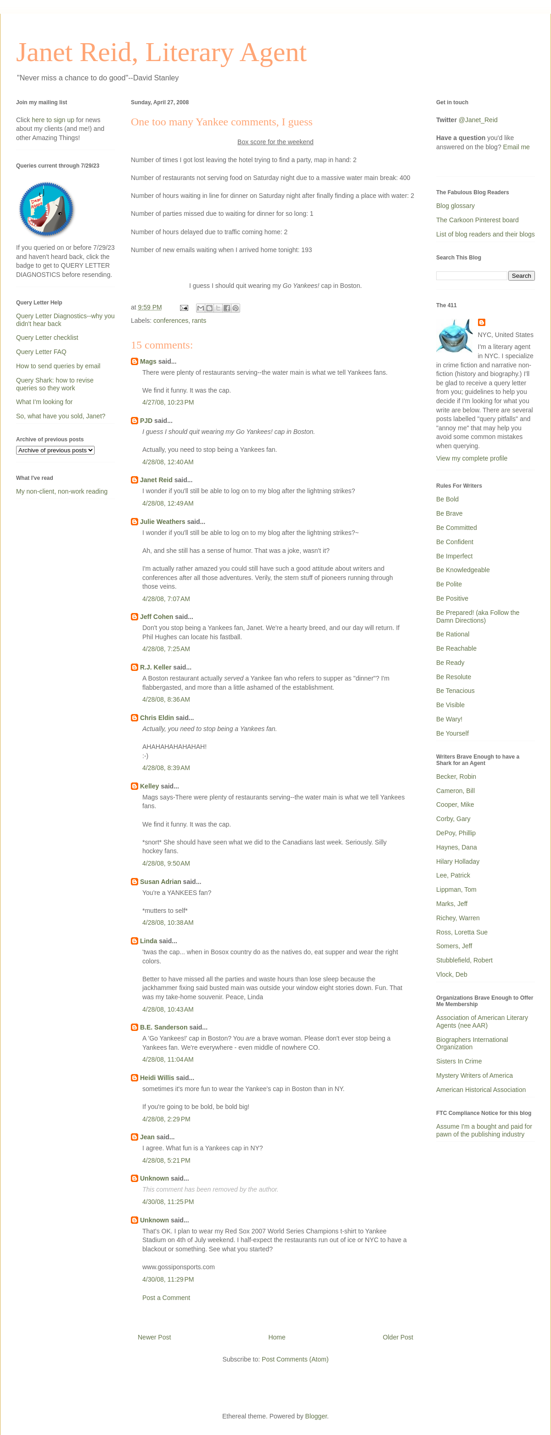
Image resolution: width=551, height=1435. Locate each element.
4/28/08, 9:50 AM (166, 863)
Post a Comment (166, 1297)
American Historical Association (481, 1089)
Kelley (149, 786)
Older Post (398, 1337)
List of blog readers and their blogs (485, 234)
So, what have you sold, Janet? (61, 416)
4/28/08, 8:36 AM (166, 699)
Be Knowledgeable (463, 570)
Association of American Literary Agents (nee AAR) (482, 1021)
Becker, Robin (456, 776)
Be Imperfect (454, 556)
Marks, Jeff (451, 903)
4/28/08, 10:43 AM (168, 1009)
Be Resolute (453, 677)
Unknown (154, 1178)
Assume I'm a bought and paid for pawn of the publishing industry (484, 1130)
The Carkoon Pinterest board (477, 220)
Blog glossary (455, 205)
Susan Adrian (160, 881)
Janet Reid (156, 480)
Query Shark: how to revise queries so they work (55, 384)
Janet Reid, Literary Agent (161, 52)
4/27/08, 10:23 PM (168, 402)
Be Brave (449, 513)
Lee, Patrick (453, 875)
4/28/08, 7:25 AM (166, 649)
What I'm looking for (44, 401)
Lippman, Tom (456, 889)
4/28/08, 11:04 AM (168, 1059)
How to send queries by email (58, 366)
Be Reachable (456, 648)
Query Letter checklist (47, 337)
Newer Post (154, 1337)
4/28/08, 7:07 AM (166, 598)
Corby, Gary (453, 818)
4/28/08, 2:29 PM (166, 1119)
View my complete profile (471, 458)
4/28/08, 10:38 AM (168, 922)
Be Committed (456, 527)
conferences (170, 320)
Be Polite (449, 584)
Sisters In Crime (459, 1061)
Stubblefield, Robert (464, 960)
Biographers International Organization (472, 1043)
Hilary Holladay (457, 861)
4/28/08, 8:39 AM (166, 767)
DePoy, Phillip (456, 833)
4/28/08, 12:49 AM (168, 503)
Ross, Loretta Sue (462, 932)
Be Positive (452, 598)
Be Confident (454, 542)
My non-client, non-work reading (61, 491)
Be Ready (450, 662)
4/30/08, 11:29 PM (168, 1279)
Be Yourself (452, 733)
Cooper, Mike (455, 804)
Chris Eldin (157, 717)
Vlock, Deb (451, 974)
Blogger (316, 1416)
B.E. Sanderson (163, 1027)
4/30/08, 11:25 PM (168, 1201)
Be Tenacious (455, 690)
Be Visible (450, 705)
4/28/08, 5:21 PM (166, 1160)
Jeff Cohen (156, 616)
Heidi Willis (157, 1077)
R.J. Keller (155, 667)
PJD (146, 420)
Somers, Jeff (454, 946)
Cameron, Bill (455, 790)
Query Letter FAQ (41, 351)
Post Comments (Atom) (295, 1359)
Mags (148, 361)
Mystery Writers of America (474, 1075)
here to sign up (54, 120)
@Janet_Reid (478, 120)
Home (276, 1337)
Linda (148, 941)
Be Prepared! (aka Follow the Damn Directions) (477, 616)
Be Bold (447, 499)
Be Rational (452, 634)
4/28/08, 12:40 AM (168, 462)
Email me (516, 147)
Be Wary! (449, 719)
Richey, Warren (458, 918)
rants (199, 320)
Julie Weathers (163, 521)
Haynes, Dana (456, 847)
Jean (147, 1137)
